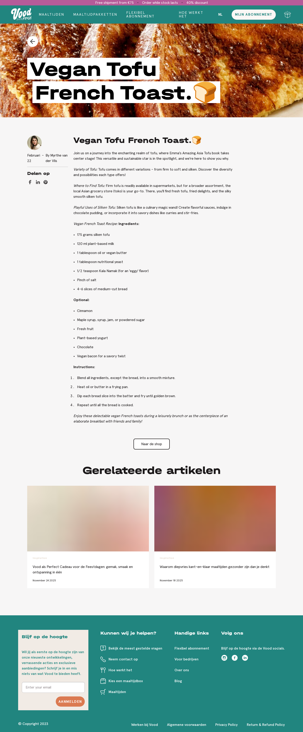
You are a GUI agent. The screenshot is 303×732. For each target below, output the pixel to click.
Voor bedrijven (187, 659)
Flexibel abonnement (140, 14)
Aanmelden (70, 701)
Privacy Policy (226, 725)
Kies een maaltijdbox (126, 681)
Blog (178, 681)
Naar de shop (151, 444)
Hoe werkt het (191, 14)
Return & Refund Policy (266, 725)
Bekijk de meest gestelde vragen (135, 648)
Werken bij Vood (144, 725)
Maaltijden (51, 14)
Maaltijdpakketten (95, 14)
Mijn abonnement (253, 14)
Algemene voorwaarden (186, 725)
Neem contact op (123, 659)
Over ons (182, 670)
